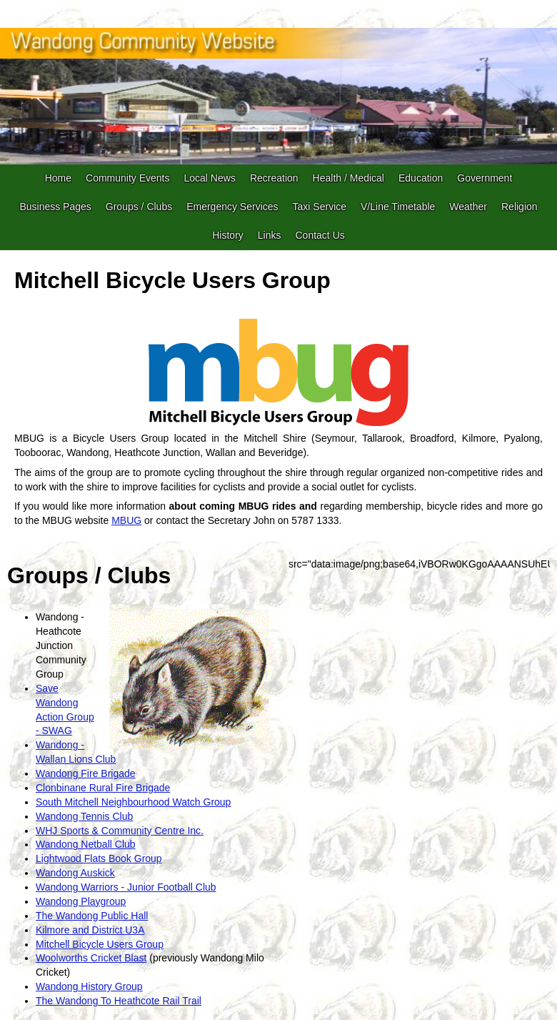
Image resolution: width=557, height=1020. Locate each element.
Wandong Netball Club (86, 844)
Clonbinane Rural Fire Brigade (103, 787)
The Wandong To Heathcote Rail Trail (118, 1000)
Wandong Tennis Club (84, 816)
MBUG (126, 520)
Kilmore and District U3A (90, 930)
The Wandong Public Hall (92, 915)
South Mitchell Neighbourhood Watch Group (133, 802)
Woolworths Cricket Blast (91, 958)
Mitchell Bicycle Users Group (100, 944)
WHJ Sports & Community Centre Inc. (120, 830)
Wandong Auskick (75, 872)
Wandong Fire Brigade (86, 773)
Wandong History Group (89, 986)
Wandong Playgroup (81, 901)
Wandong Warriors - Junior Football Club (126, 887)
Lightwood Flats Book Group (99, 858)
